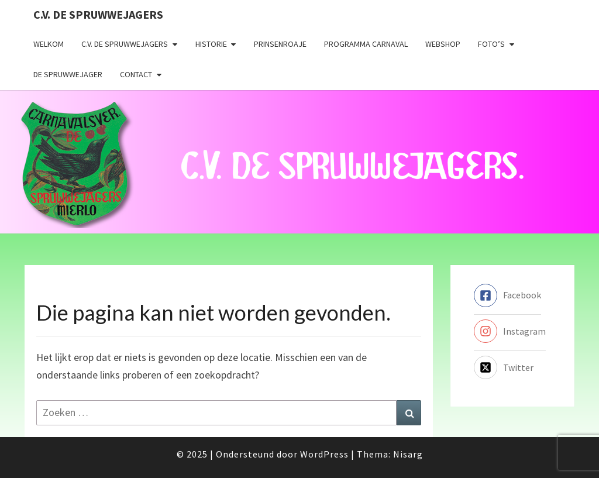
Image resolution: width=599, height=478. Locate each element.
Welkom (48, 44)
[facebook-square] (507, 295)
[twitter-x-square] (503, 367)
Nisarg (408, 454)
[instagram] (510, 331)
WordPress (324, 454)
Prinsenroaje (280, 44)
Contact (136, 74)
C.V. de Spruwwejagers (98, 14)
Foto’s (491, 44)
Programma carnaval (366, 44)
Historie (211, 44)
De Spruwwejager (67, 74)
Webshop (442, 44)
